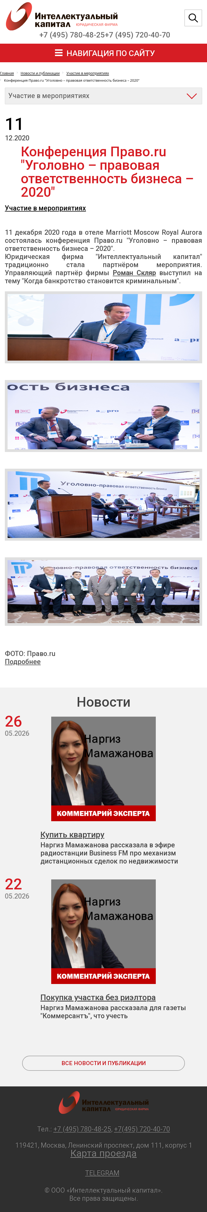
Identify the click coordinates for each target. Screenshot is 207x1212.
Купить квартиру (72, 834)
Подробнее (23, 662)
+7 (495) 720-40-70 (137, 34)
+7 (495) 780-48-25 (72, 34)
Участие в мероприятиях (45, 208)
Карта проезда (103, 1153)
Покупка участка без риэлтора (98, 997)
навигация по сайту (111, 53)
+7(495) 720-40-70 (142, 1129)
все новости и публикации (103, 1063)
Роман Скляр (134, 273)
